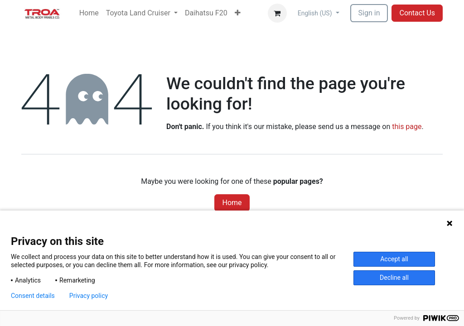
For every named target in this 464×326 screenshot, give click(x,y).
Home (232, 202)
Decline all (394, 277)
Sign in (369, 13)
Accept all (394, 259)
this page (406, 126)
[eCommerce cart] (277, 13)
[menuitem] (89, 13)
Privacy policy (88, 295)
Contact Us (417, 13)
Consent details (33, 295)
